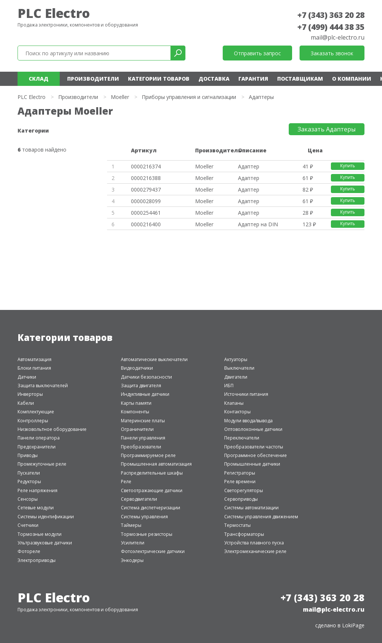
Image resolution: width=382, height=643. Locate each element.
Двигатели (235, 377)
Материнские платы (143, 420)
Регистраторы (239, 473)
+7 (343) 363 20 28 (330, 15)
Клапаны (234, 403)
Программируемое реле (148, 455)
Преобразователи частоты (253, 447)
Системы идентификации (46, 516)
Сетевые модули (36, 507)
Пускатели (29, 473)
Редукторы (29, 481)
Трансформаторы (244, 534)
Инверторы (30, 394)
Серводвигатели (139, 499)
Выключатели (239, 368)
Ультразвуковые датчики (45, 543)
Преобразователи (141, 447)
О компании (351, 78)
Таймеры (131, 525)
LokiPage (353, 625)
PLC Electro (54, 13)
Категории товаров (159, 78)
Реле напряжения (37, 490)
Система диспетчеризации (150, 507)
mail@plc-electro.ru (337, 37)
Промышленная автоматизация (156, 464)
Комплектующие (36, 412)
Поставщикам (300, 78)
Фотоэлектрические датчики (153, 551)
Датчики (27, 377)
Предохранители (37, 447)
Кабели (26, 403)
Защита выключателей (43, 385)
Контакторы (237, 412)
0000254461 (146, 212)
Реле (126, 481)
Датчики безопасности (146, 377)
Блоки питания (34, 368)
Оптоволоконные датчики (253, 429)
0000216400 (146, 224)
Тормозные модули (40, 534)
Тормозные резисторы (146, 534)
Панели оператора (39, 438)
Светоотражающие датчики (151, 490)
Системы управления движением (261, 516)
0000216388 (146, 177)
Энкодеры (132, 560)
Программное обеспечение (255, 455)
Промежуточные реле (42, 464)
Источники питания (246, 394)
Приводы (28, 455)
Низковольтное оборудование (52, 429)
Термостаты (237, 525)
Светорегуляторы (243, 490)
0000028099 (146, 201)
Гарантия (253, 78)
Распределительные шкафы (152, 473)
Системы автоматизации (251, 507)
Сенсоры (28, 499)
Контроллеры (33, 420)
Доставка (213, 78)
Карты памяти (136, 403)
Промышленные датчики (252, 464)
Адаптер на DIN (258, 224)
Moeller (120, 96)
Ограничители (137, 429)
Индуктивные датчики (145, 394)
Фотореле (29, 551)
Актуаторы (235, 359)
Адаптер (248, 166)
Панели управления (143, 438)
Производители (93, 78)
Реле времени (240, 481)
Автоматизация (34, 359)
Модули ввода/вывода (248, 420)
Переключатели (241, 438)
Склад (38, 78)
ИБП (229, 385)
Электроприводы (37, 560)
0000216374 (146, 166)
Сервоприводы (241, 499)
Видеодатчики (137, 368)
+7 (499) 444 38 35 (330, 27)
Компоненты (135, 412)
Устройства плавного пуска (254, 543)
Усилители (132, 543)
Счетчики (28, 525)
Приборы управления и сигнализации (189, 96)
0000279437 (146, 189)
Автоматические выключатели (154, 359)
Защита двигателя (141, 385)
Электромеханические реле (255, 551)
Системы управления (144, 516)
